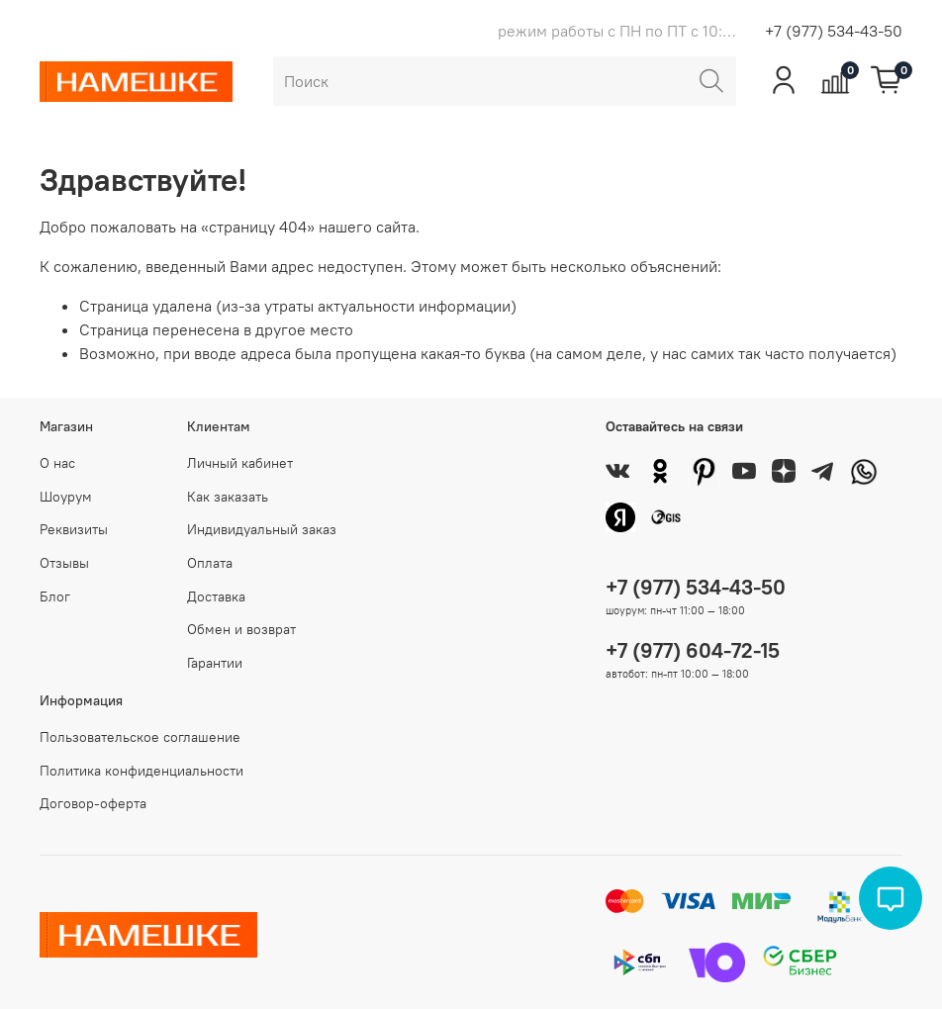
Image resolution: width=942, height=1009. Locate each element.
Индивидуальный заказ (261, 529)
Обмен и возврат (241, 629)
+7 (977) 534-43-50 (833, 31)
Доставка (216, 596)
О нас (57, 463)
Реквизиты (74, 529)
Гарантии (214, 663)
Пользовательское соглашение (140, 737)
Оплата (210, 563)
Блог (55, 596)
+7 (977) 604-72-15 (693, 650)
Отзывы (64, 563)
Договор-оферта (93, 803)
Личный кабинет (240, 463)
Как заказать (227, 496)
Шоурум (66, 496)
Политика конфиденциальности (141, 771)
